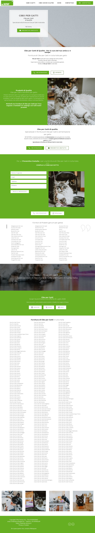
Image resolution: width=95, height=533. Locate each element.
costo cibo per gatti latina (65, 459)
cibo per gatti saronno (39, 339)
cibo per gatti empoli (39, 358)
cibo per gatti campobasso (16, 383)
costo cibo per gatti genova (41, 420)
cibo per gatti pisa (38, 354)
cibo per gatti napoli (63, 383)
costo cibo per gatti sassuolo (65, 432)
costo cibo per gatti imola (64, 443)
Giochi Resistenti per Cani (17, 244)
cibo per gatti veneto (39, 402)
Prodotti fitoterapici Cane (65, 253)
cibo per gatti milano (15, 341)
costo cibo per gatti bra (64, 404)
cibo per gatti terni (63, 373)
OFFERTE (57, 73)
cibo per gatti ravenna (64, 365)
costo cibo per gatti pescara (41, 461)
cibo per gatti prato (63, 358)
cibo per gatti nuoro (63, 376)
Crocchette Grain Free (64, 239)
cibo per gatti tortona (39, 332)
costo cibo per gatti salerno (65, 466)
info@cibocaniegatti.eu (17, 521)
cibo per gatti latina (15, 380)
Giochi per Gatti (63, 243)
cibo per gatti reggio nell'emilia (18, 351)
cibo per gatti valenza (15, 331)
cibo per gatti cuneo (15, 327)
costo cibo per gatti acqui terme (18, 410)
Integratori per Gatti (64, 248)
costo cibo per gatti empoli (16, 439)
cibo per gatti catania (15, 397)
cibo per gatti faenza (63, 363)
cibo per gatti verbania (15, 337)
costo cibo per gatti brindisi (65, 471)
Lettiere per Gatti (63, 250)
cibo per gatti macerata (40, 375)
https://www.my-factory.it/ (24, 523)
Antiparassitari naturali (41, 229)
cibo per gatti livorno (15, 356)
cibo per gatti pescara (63, 380)
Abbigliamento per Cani (17, 226)
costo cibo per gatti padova (17, 444)
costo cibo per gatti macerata (17, 456)
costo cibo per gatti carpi (16, 434)
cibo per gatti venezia (15, 366)
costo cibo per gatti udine (65, 451)
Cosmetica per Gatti (16, 239)
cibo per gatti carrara (39, 349)
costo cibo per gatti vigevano (41, 414)
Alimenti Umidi (15, 229)
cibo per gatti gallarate (40, 336)
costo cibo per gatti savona (41, 415)
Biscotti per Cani (15, 231)
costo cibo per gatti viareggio (17, 432)
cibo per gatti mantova (64, 351)
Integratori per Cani (40, 248)
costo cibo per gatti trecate (65, 412)
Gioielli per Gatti (15, 246)
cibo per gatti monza (15, 344)
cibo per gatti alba (63, 324)
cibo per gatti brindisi (15, 392)
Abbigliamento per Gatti (41, 226)
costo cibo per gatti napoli (41, 465)
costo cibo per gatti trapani (17, 470)
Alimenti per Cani (39, 227)
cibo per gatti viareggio (40, 351)
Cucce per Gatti (63, 241)
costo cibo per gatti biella (16, 407)
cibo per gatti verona (63, 354)
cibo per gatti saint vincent (65, 327)
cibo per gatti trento (63, 356)
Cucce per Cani (38, 241)
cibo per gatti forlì (14, 365)
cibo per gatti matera (15, 388)
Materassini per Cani (40, 251)
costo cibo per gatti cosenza (41, 471)
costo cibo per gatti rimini (65, 449)
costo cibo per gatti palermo (65, 470)
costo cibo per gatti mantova (41, 432)
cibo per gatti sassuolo (15, 353)
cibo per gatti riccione (39, 370)
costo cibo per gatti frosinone (17, 461)
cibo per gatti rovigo (39, 361)
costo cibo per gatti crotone (41, 476)
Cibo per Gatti (14, 233)
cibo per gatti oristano (64, 378)
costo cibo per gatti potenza (17, 468)
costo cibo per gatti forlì (64, 444)
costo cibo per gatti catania (65, 476)
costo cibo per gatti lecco (40, 426)
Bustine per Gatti (39, 231)
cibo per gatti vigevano (64, 332)
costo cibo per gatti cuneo (65, 407)
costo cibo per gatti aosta (16, 409)
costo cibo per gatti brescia (17, 429)
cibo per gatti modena (64, 353)
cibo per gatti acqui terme (40, 329)
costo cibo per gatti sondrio (41, 429)
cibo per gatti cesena (15, 368)
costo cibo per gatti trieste (16, 454)
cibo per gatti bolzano (64, 361)
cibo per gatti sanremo (64, 341)
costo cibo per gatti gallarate (17, 417)
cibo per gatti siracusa (39, 398)
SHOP (49, 307)
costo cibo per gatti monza (65, 424)
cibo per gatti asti (38, 324)
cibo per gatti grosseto (64, 366)
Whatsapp (57, 213)
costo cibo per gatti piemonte (17, 482)
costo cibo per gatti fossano (65, 405)
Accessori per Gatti (15, 227)
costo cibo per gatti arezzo (16, 449)
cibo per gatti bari (63, 387)
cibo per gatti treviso (39, 365)
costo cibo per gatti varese (65, 419)
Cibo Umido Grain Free (17, 236)
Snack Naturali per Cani (17, 258)
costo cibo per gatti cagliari (17, 463)
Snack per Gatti (63, 258)
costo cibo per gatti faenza (41, 444)
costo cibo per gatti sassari (65, 453)
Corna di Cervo (39, 238)
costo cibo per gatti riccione (17, 451)
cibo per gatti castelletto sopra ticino (19, 334)
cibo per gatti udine (15, 371)
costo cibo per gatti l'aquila (65, 458)
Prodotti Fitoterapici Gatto (17, 255)
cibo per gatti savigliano (64, 322)
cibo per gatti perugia (63, 370)
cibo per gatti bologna (15, 358)
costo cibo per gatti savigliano (41, 404)
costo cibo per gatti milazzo (17, 473)
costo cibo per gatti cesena (65, 448)
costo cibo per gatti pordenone (42, 449)
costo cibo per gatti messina (41, 475)
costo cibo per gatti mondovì (65, 409)
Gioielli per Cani (63, 244)
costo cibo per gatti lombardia (66, 480)
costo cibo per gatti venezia (65, 446)
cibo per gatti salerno (15, 387)
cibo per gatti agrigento (64, 392)
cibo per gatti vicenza (15, 359)
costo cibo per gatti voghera (65, 415)
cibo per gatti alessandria (64, 329)
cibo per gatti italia (63, 375)
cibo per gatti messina (64, 393)
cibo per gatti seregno (39, 342)
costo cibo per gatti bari (40, 468)
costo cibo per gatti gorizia (41, 453)
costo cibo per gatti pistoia (16, 437)
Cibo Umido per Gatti (64, 236)
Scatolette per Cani (63, 255)
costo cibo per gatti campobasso (66, 463)
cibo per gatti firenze (15, 361)
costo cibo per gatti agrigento (41, 473)
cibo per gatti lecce (15, 395)
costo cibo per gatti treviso (17, 446)
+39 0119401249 (40, 73)
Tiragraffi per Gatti (15, 260)
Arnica (60, 229)
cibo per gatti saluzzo (39, 322)
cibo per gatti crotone (64, 395)
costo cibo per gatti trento (41, 437)
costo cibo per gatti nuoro (41, 458)
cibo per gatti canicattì (40, 393)
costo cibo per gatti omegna (17, 415)
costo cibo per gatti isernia (41, 463)
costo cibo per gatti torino (65, 402)
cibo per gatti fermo (39, 376)
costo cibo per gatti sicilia (40, 482)
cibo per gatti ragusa (15, 398)
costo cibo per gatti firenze (65, 441)
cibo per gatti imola (15, 363)
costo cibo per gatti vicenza (65, 439)
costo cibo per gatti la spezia (65, 427)
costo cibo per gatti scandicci (41, 441)
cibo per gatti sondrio (63, 348)
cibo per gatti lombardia (16, 400)
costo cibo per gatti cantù (65, 422)
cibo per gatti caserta (39, 383)
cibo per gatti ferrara (39, 359)
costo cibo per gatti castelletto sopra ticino (69, 414)
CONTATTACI (85, 3)
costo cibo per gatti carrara (17, 431)
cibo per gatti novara (63, 331)
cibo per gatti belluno (39, 366)
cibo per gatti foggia (63, 385)
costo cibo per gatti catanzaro (17, 476)
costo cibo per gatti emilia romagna (43, 480)
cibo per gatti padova (39, 363)
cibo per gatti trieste (39, 373)
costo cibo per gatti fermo (16, 458)
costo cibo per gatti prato (40, 439)
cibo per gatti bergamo (40, 346)
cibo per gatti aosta (39, 327)
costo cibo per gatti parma (65, 429)
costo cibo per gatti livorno (65, 436)
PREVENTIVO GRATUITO (28, 30)
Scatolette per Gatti (16, 256)
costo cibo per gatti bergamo (17, 427)
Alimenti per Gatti (63, 227)
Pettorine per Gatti (39, 253)
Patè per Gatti (14, 253)
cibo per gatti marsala (63, 388)
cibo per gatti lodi (38, 344)
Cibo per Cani (62, 231)
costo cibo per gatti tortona (17, 414)
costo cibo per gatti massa (40, 431)
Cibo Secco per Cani (16, 234)
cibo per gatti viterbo (39, 371)
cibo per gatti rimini (15, 370)
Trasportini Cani (39, 260)
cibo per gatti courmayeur (40, 331)
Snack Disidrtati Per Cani (41, 256)
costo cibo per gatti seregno (17, 424)
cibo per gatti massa (63, 349)
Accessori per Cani (63, 226)
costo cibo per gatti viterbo (17, 453)
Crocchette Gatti (39, 239)
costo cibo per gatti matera (65, 468)
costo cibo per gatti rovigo (16, 443)
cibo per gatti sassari (15, 373)
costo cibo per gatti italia (40, 456)
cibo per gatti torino (15, 322)
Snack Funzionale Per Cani (65, 256)
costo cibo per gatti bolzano (41, 443)
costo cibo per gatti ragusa (65, 478)
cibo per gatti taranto (39, 390)
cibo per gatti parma (15, 349)
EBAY (61, 307)
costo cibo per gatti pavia (16, 419)
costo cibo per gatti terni (40, 454)
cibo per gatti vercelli (63, 326)
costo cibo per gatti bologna (65, 437)
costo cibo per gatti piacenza (65, 426)
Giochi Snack (38, 244)
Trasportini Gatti (63, 260)
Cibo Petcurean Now (64, 233)
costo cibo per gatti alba (40, 405)
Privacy (21, 525)
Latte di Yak (14, 250)
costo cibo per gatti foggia (41, 466)
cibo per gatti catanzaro (40, 395)
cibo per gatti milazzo (39, 392)
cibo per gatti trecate (15, 332)
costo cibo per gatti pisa (16, 436)
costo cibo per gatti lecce (64, 475)
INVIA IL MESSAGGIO (20, 191)
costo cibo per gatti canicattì (17, 475)
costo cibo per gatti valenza (65, 410)
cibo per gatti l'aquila (15, 378)
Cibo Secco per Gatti (40, 234)
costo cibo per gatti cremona (41, 427)
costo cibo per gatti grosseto (41, 448)
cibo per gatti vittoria (63, 397)
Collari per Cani (15, 238)
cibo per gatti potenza (39, 387)
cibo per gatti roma (15, 376)
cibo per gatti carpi (39, 353)
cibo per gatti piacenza (15, 346)
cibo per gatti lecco (63, 344)
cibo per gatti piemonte (40, 400)
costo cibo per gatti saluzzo (17, 404)
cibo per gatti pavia (39, 337)
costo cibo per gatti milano (65, 420)
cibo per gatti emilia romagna (66, 398)
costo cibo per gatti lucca (64, 434)
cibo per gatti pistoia (39, 356)
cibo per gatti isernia (63, 382)
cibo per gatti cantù (15, 342)
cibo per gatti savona (63, 334)
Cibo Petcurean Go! (40, 233)
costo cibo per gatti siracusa (17, 480)
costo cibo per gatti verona (41, 436)
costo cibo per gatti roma (65, 456)
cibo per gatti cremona (64, 346)
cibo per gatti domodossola (65, 337)
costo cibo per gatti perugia (41, 451)
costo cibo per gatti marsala (41, 470)
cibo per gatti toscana (15, 402)
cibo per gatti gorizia (63, 371)
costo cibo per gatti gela (16, 478)
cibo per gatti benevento (16, 385)
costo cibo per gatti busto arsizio (42, 417)
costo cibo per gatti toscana (65, 482)
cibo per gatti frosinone (40, 380)
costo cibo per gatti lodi (16, 426)
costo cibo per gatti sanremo (41, 422)
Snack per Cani (38, 258)
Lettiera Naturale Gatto (41, 250)
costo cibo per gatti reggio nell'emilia (67, 431)
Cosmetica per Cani (64, 238)
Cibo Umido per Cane (40, 236)
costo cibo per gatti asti (16, 405)
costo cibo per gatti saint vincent (42, 409)
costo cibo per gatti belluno (17, 448)
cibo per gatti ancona (15, 375)
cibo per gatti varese (15, 339)
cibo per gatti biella (39, 326)
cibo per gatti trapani (39, 388)
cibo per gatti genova (63, 339)
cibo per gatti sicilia (63, 400)
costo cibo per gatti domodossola (42, 419)
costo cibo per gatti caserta (17, 465)
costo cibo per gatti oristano (41, 459)
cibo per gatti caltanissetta (16, 393)
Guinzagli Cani (62, 246)
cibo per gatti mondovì (15, 329)
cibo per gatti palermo (15, 390)
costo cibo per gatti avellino (17, 466)
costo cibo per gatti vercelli (41, 407)
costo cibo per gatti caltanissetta (66, 473)
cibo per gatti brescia (39, 348)
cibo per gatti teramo (39, 378)
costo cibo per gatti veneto (16, 483)
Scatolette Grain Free (40, 255)
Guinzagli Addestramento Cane (42, 246)
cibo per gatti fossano (15, 326)
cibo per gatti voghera (15, 336)
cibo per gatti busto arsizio (65, 336)
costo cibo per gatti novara (41, 412)
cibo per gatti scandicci (64, 359)
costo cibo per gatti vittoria (41, 478)
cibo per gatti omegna (39, 334)
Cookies (26, 525)
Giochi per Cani (39, 243)
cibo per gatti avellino (39, 385)
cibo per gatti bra (14, 324)
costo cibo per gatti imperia (17, 422)
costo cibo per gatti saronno (17, 420)
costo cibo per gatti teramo (17, 459)
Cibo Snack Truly (63, 234)
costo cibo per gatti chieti (65, 461)
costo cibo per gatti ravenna (41, 446)
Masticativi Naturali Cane (17, 251)
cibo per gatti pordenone (64, 368)
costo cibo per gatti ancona (65, 454)
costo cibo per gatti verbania (65, 417)
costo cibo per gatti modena (41, 434)
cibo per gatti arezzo (39, 368)
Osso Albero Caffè (63, 251)
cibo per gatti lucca (15, 354)
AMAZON (35, 307)
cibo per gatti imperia (39, 341)
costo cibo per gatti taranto (17, 471)
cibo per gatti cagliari (39, 382)
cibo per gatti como (63, 342)
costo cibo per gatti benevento (66, 465)
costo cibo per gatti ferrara (17, 441)
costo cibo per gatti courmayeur (18, 412)
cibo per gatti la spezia (15, 348)
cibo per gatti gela (38, 397)
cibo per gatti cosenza (64, 390)
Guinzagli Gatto (15, 248)
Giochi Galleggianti (15, 243)
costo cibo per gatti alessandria (42, 410)
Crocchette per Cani (16, 241)
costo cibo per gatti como (40, 424)
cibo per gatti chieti (15, 382)
